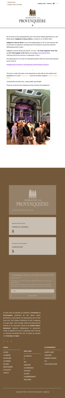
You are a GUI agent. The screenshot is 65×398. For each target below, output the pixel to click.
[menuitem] (55, 3)
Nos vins (6, 364)
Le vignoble (7, 361)
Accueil (5, 352)
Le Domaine (6, 355)
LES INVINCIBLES (29, 368)
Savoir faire (7, 358)
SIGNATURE (27, 365)
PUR (25, 362)
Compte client (49, 352)
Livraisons (48, 355)
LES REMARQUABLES (30, 377)
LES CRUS (26, 374)
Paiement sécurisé (50, 358)
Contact (6, 373)
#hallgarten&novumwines (15, 64)
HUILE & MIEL (27, 379)
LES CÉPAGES (28, 356)
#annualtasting (28, 64)
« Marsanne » (25, 75)
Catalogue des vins (50, 364)
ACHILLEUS (27, 371)
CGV (45, 361)
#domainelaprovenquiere (41, 64)
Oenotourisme (8, 367)
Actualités (7, 370)
